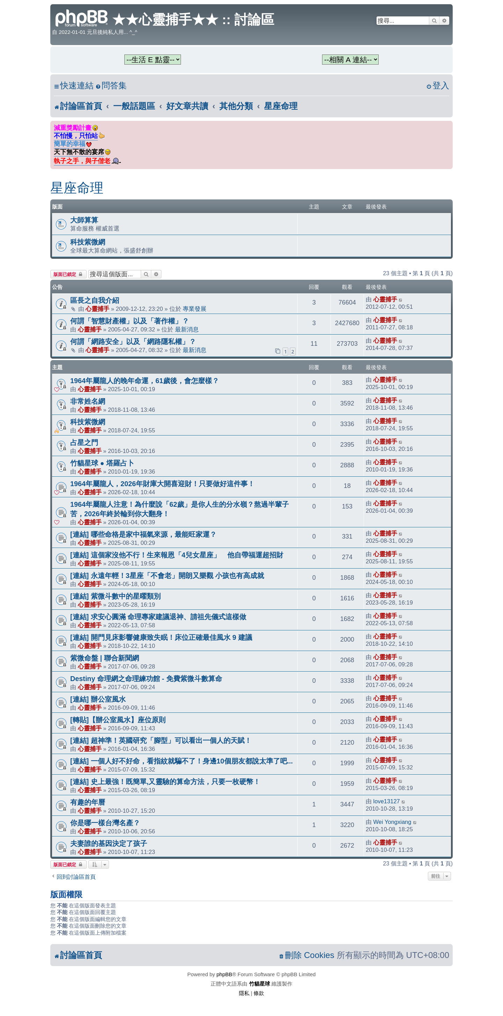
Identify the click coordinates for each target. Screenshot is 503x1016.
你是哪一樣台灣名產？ (105, 823)
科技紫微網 (87, 242)
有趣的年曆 (87, 802)
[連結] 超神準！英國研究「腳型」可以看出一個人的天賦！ (161, 740)
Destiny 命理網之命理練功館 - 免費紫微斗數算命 (146, 678)
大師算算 (84, 220)
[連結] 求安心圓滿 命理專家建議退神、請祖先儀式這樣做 (158, 617)
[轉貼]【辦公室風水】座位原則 (118, 720)
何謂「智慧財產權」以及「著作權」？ (129, 321)
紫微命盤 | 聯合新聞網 (104, 658)
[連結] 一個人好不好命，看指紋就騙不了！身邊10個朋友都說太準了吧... (181, 761)
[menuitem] (111, 85)
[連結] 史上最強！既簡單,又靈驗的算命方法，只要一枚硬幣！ (165, 781)
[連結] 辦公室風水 (98, 699)
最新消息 (187, 329)
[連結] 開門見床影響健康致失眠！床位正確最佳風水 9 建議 (161, 637)
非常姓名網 (87, 401)
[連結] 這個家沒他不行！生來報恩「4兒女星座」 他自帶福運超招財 (176, 555)
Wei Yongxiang (392, 822)
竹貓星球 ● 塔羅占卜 (102, 463)
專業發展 (194, 309)
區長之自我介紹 (94, 300)
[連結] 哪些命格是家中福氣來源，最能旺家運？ (143, 534)
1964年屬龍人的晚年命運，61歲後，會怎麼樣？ (144, 381)
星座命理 (76, 188)
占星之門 (84, 442)
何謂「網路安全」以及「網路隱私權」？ (133, 341)
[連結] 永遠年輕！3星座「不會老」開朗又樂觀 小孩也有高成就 (167, 575)
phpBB (224, 974)
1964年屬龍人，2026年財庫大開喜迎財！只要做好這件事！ (162, 484)
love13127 (386, 801)
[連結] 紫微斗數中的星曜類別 (115, 596)
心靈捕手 (97, 309)
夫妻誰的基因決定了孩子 (108, 843)
